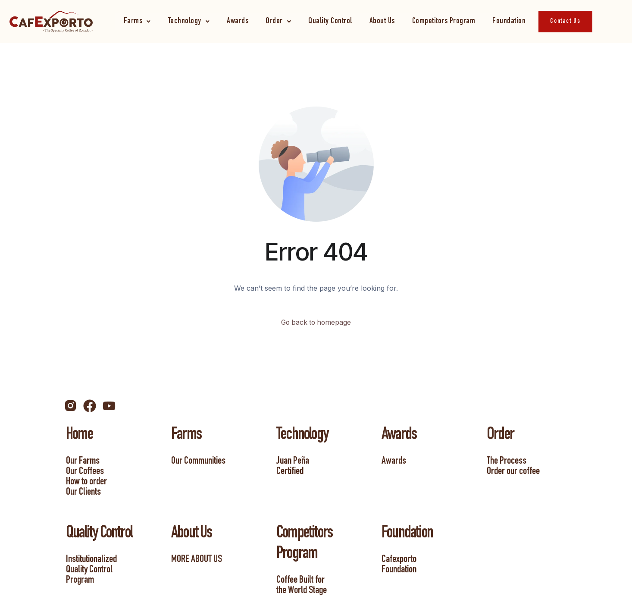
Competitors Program (444, 21)
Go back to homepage (316, 322)
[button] (137, 21)
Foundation (509, 21)
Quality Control (330, 21)
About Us (382, 21)
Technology (189, 21)
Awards (237, 21)
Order (278, 21)
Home (79, 435)
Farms (137, 21)
